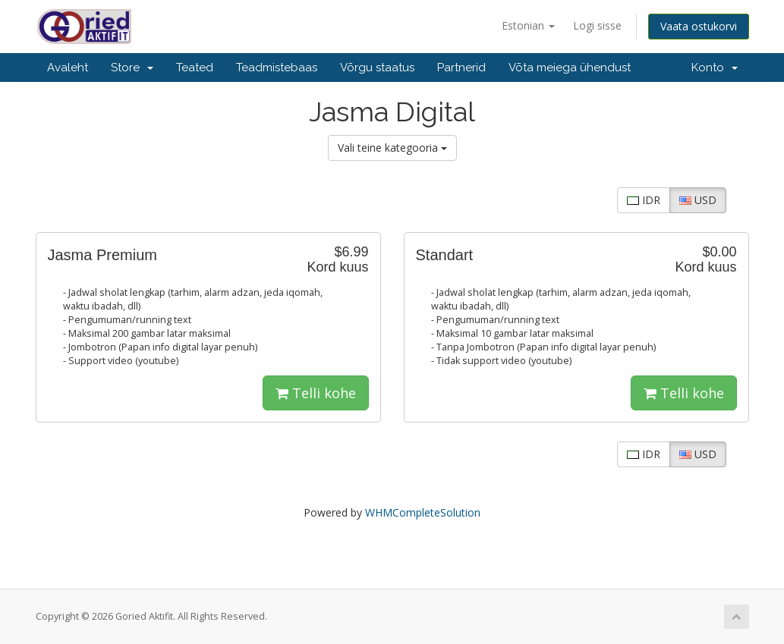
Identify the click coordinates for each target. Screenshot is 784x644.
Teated (194, 67)
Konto (714, 67)
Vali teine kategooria (392, 147)
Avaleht (67, 67)
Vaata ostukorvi (698, 26)
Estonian (528, 25)
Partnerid (461, 67)
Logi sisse (597, 25)
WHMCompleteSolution (422, 512)
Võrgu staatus (377, 67)
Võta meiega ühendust (569, 67)
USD (697, 200)
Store (132, 67)
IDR (643, 200)
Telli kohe (316, 393)
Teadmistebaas (276, 67)
